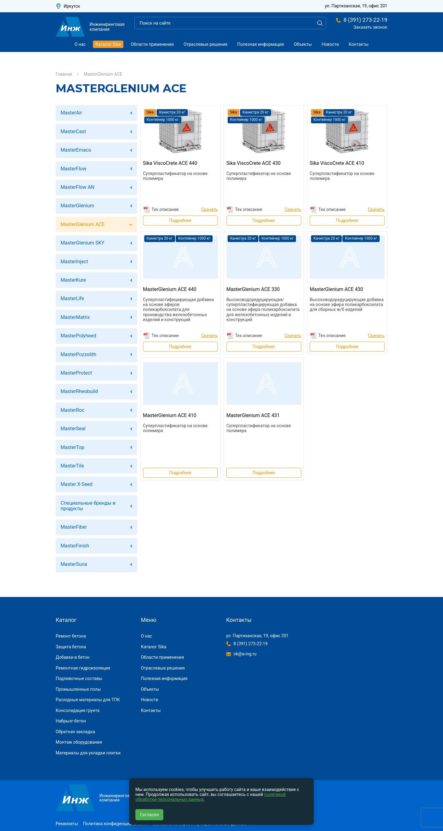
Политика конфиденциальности (115, 823)
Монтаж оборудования (79, 742)
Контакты (359, 44)
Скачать (209, 209)
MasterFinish (75, 546)
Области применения (152, 44)
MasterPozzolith (78, 354)
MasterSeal (73, 428)
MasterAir (71, 113)
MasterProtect (76, 373)
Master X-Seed (77, 484)
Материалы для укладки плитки (88, 752)
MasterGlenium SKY (82, 243)
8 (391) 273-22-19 (365, 20)
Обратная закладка (75, 731)
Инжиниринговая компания (90, 27)
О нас (80, 44)
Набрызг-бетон (71, 720)
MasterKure (73, 280)
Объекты (303, 44)
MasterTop (72, 447)
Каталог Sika (108, 44)
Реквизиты (67, 823)
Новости (330, 44)
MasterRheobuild (79, 391)
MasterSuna (74, 564)
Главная (64, 74)
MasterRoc (72, 410)
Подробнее (180, 220)
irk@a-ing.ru (244, 653)
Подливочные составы (79, 678)
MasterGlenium (77, 206)
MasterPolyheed (78, 336)
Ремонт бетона (71, 636)
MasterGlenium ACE (83, 224)
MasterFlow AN (77, 187)
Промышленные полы (78, 689)
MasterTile (72, 466)
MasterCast (73, 131)
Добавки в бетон (73, 657)
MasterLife (72, 298)
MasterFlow (73, 169)
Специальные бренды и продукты (88, 505)
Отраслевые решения (205, 44)
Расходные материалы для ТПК (88, 699)
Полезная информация (260, 44)
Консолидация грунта (77, 710)
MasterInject (74, 261)
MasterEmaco (76, 150)
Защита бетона (71, 646)
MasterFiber (74, 527)
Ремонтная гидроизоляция (83, 668)
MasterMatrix (75, 317)
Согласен (149, 814)
